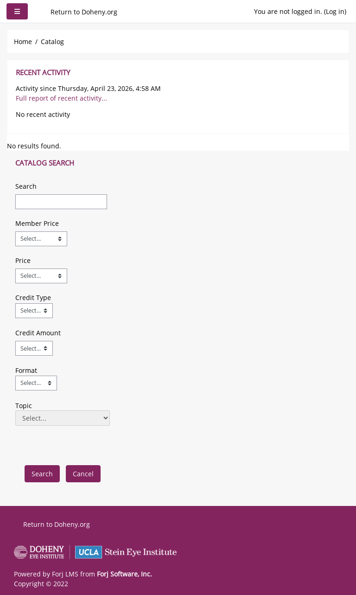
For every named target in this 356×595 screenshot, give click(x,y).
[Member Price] (41, 238)
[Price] (41, 276)
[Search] (61, 201)
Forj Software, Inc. (124, 573)
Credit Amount (38, 332)
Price (23, 260)
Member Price (37, 223)
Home (23, 41)
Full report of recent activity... (61, 98)
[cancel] (83, 473)
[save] (42, 473)
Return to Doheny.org (84, 11)
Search (26, 186)
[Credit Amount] (34, 348)
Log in (335, 11)
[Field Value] (34, 310)
